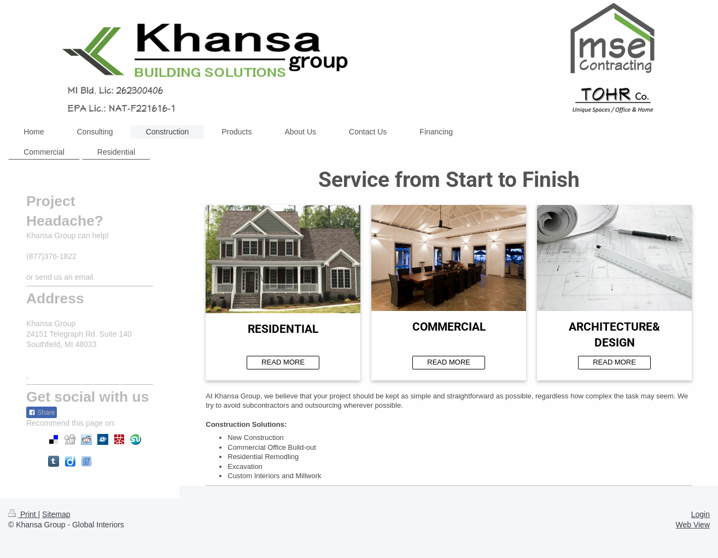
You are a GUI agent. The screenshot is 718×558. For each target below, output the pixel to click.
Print (23, 514)
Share (41, 412)
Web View (692, 524)
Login (700, 514)
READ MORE (283, 362)
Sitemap (56, 514)
